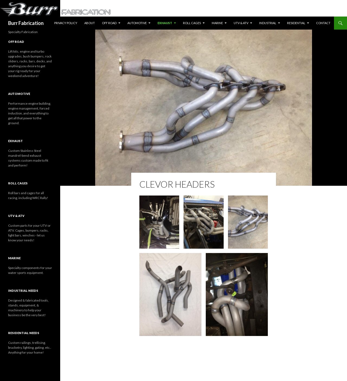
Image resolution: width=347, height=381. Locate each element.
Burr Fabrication (26, 23)
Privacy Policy (65, 23)
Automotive (137, 23)
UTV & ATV (241, 23)
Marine (217, 23)
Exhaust (165, 23)
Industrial (267, 23)
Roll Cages (192, 23)
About (89, 23)
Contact (323, 23)
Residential (296, 23)
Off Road (109, 23)
